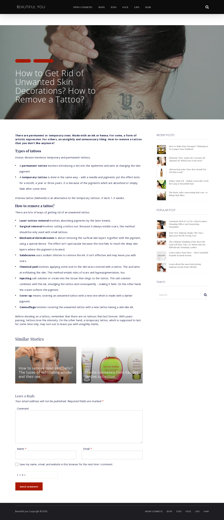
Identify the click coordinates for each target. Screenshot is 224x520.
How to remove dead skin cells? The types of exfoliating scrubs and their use (46, 372)
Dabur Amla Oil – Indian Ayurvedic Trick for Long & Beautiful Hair (188, 182)
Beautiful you (22, 511)
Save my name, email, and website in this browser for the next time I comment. (66, 464)
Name (22, 448)
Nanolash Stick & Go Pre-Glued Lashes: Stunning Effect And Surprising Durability (188, 224)
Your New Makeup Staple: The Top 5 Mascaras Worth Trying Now (186, 234)
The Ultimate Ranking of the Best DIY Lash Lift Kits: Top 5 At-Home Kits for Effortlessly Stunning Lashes (187, 244)
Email (87, 448)
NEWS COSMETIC (83, 7)
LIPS (136, 7)
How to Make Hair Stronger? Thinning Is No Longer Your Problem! (188, 147)
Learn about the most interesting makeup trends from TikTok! (185, 265)
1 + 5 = (21, 475)
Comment (23, 408)
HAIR (148, 7)
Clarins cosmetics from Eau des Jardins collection (111, 374)
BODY (101, 7)
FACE (125, 7)
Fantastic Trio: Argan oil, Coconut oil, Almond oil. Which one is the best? (187, 159)
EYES (114, 7)
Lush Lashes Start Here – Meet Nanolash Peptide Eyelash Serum (188, 254)
